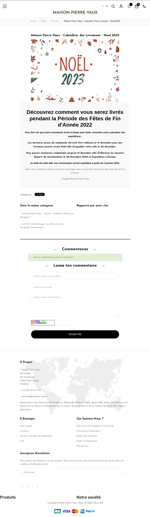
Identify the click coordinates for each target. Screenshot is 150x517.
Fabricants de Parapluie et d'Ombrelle (95, 426)
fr (103, 6)
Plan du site (82, 446)
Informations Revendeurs (88, 431)
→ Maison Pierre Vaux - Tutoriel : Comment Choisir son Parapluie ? (46, 215)
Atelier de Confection (86, 436)
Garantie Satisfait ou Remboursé (36, 436)
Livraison (24, 431)
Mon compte (26, 426)
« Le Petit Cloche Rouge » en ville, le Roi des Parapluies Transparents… (42, 226)
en (107, 6)
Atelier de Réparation (87, 441)
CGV (22, 441)
